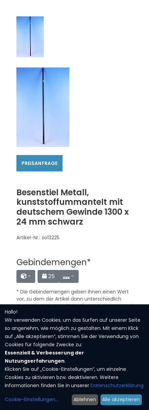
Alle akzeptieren (121, 399)
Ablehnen (84, 399)
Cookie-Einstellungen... (31, 399)
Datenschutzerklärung (117, 385)
